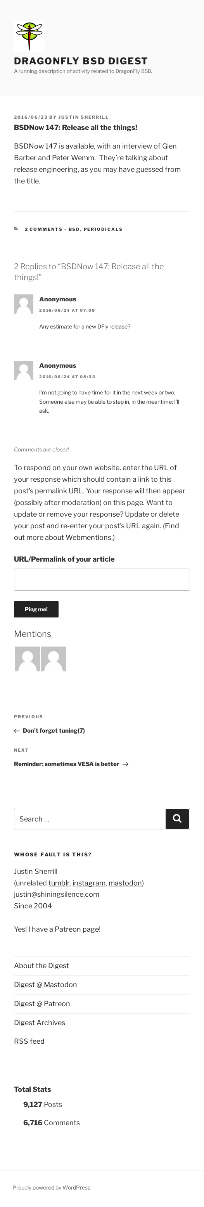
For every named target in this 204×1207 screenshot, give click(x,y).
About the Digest (41, 965)
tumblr (58, 883)
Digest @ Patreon (42, 1003)
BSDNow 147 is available (54, 146)
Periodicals (103, 229)
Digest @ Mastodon (45, 984)
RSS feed (29, 1041)
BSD (74, 229)
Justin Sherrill (84, 117)
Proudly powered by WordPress (51, 1187)
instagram (89, 883)
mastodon (125, 883)
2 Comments (44, 229)
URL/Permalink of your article (64, 559)
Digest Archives (39, 1023)
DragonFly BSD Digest (81, 61)
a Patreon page (74, 929)
